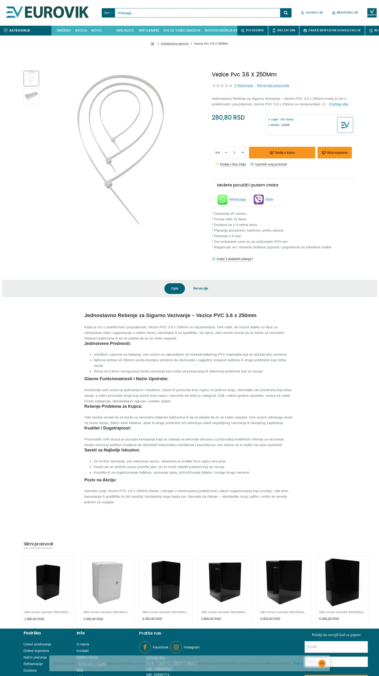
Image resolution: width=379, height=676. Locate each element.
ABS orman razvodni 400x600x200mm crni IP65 (343, 612)
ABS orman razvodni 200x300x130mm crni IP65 (48, 612)
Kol (218, 152)
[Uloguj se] (311, 13)
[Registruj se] (345, 13)
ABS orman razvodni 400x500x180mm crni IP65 (284, 612)
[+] (242, 152)
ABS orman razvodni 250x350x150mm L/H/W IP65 (107, 612)
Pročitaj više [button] (338, 104)
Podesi (299, 663)
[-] (226, 152)
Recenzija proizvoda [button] (273, 85)
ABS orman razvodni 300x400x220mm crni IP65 (225, 612)
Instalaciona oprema (175, 43)
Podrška (32, 633)
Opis (174, 288)
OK (322, 663)
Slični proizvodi (38, 544)
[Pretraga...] (286, 13)
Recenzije (200, 288)
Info (81, 633)
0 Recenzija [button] (244, 85)
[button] (282, 152)
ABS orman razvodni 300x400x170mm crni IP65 (166, 612)
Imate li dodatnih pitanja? (235, 259)
